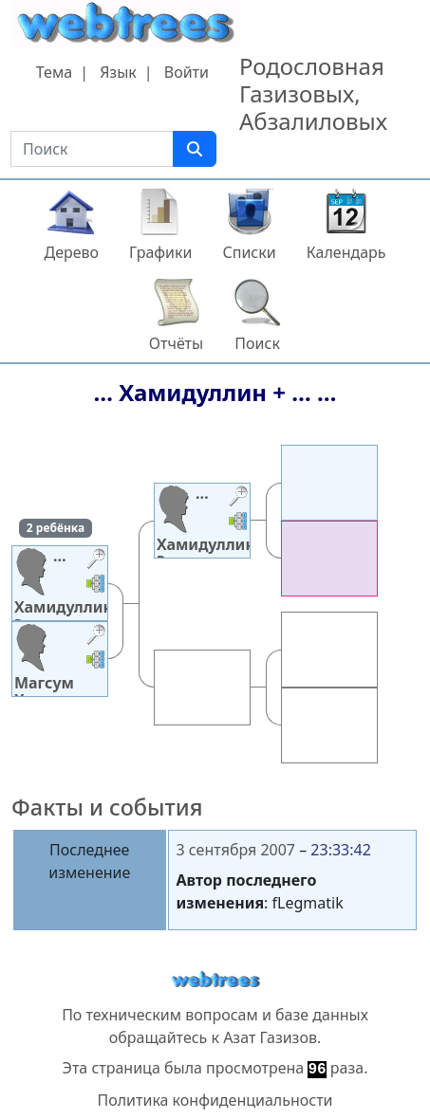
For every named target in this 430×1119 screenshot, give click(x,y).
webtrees (215, 980)
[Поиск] (194, 149)
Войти (186, 72)
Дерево (71, 252)
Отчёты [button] (176, 343)
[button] (95, 561)
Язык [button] (118, 72)
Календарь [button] (346, 252)
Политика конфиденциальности (214, 1100)
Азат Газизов (270, 1037)
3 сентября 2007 (236, 849)
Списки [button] (248, 252)
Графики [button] (160, 252)
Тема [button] (54, 72)
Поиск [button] (257, 343)
